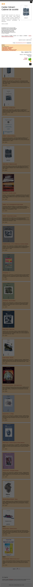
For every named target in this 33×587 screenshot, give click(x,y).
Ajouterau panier (25, 59)
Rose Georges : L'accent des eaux (7, 47)
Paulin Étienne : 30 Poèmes (6, 48)
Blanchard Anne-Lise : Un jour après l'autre (9, 50)
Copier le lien (29, 42)
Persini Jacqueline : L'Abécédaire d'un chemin (9, 49)
